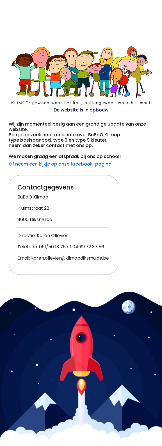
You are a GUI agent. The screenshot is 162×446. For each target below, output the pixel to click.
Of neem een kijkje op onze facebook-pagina (60, 164)
